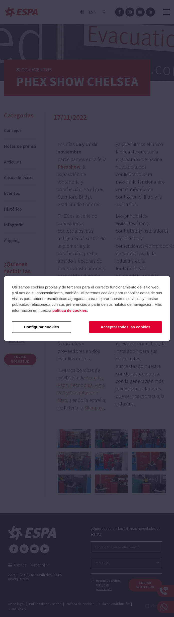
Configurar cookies (41, 327)
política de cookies (69, 310)
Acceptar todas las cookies (125, 327)
